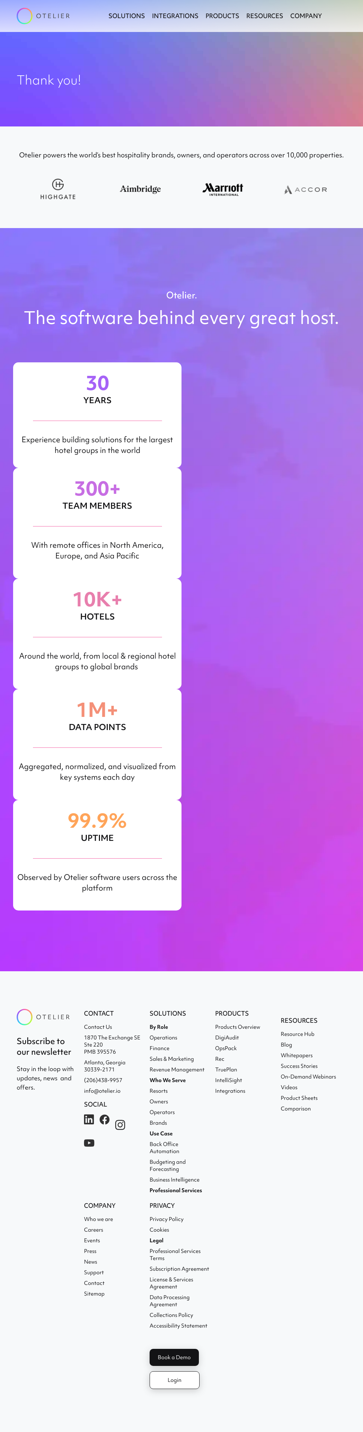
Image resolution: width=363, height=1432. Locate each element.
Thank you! (49, 80)
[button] (127, 16)
